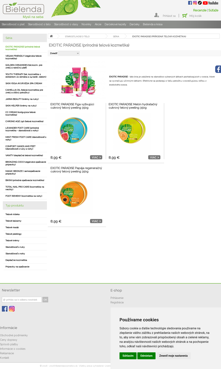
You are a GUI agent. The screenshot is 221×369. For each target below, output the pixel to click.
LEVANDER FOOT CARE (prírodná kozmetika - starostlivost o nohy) (22, 129)
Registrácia (117, 302)
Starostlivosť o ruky (15, 247)
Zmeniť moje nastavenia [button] (173, 355)
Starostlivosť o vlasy (66, 24)
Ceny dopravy (8, 339)
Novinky (86, 24)
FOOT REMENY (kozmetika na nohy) (23, 196)
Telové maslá (12, 227)
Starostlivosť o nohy (15, 253)
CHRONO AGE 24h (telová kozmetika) (24, 121)
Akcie (98, 24)
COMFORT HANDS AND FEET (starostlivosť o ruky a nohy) (20, 147)
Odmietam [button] (146, 355)
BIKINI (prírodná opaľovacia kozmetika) (24, 180)
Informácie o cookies (13, 348)
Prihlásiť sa (169, 15)
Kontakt (4, 357)
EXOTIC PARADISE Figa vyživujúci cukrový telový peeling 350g (72, 106)
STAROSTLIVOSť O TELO (77, 36)
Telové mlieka (12, 214)
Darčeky (135, 24)
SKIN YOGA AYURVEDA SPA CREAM (23, 83)
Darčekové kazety (115, 24)
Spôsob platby (9, 344)
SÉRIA (116, 36)
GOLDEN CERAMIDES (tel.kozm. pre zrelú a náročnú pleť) (23, 66)
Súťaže (213, 10)
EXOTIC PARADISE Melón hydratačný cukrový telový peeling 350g (133, 106)
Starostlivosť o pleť (13, 24)
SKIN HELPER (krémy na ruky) (20, 105)
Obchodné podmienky (14, 335)
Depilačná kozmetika (16, 260)
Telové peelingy (13, 234)
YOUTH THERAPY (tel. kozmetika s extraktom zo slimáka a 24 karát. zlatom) (25, 75)
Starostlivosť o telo (39, 24)
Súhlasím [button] (128, 355)
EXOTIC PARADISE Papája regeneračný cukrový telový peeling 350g (76, 169)
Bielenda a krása (152, 24)
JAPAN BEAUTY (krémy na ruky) (21, 99)
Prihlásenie (116, 297)
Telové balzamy (13, 221)
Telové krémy (12, 240)
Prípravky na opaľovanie (17, 266)
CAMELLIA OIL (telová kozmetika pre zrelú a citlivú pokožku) (24, 91)
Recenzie (200, 10)
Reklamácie (7, 353)
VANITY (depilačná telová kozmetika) (24, 155)
